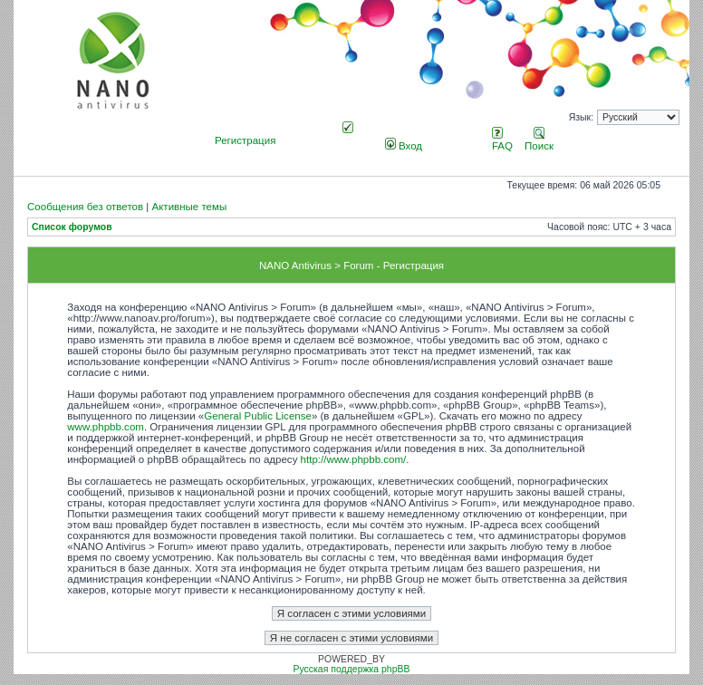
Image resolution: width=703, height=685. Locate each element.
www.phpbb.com (105, 426)
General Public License (258, 415)
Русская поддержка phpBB (351, 669)
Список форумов (72, 227)
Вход (403, 145)
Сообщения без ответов (85, 206)
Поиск (539, 140)
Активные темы (188, 206)
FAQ (502, 140)
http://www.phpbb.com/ (354, 459)
